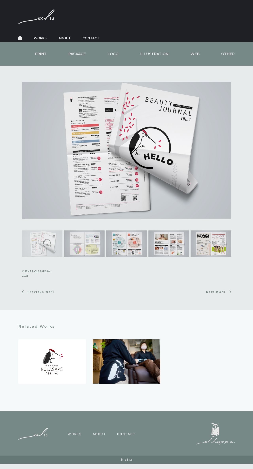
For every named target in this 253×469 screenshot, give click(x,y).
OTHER (228, 54)
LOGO (113, 54)
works (40, 38)
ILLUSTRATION (154, 54)
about (65, 38)
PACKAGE (77, 54)
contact (91, 38)
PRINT (41, 54)
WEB (195, 54)
